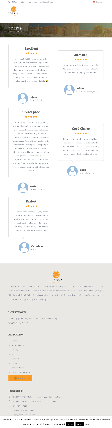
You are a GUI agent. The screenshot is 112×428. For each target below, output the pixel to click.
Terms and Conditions (21, 372)
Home (10, 32)
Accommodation (19, 345)
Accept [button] (70, 424)
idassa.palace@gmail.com (42, 2)
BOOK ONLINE (22, 378)
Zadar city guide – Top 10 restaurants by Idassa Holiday (32, 318)
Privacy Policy (18, 368)
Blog (14, 354)
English (98, 2)
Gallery (15, 350)
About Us (16, 359)
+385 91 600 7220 (18, 2)
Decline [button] (80, 424)
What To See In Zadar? (18, 323)
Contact (15, 363)
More (87, 424)
